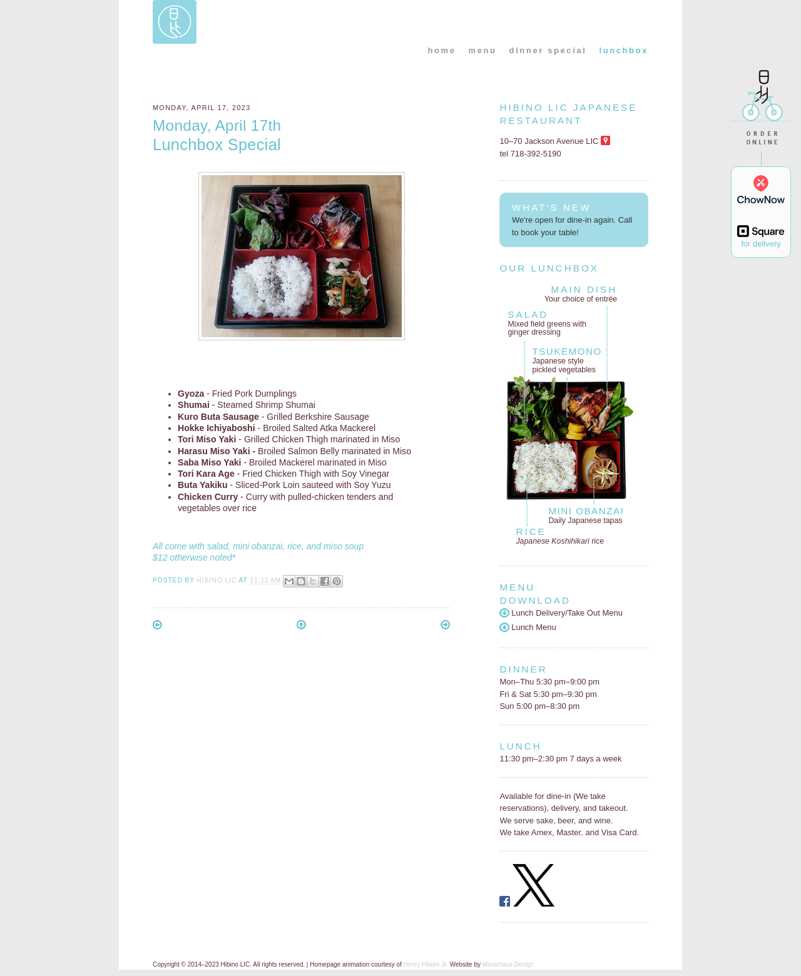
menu (483, 50)
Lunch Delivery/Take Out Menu (561, 613)
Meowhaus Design (508, 964)
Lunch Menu (527, 627)
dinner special (548, 50)
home (441, 50)
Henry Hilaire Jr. (426, 964)
